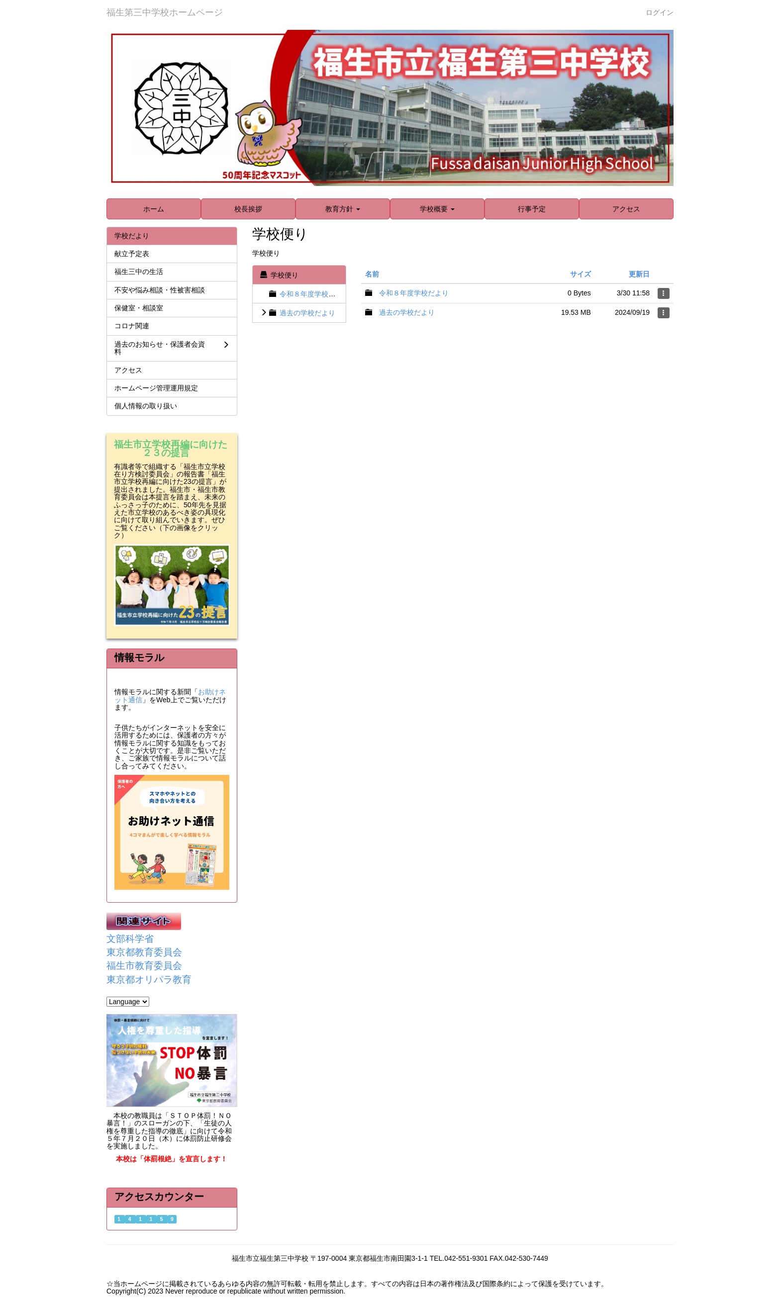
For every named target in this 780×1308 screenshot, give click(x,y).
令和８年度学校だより (314, 294)
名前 (372, 274)
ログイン (660, 12)
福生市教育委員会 (144, 965)
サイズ (580, 274)
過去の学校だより (307, 313)
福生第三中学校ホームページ (164, 12)
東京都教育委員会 (144, 952)
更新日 (639, 274)
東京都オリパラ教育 (149, 979)
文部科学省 (130, 939)
